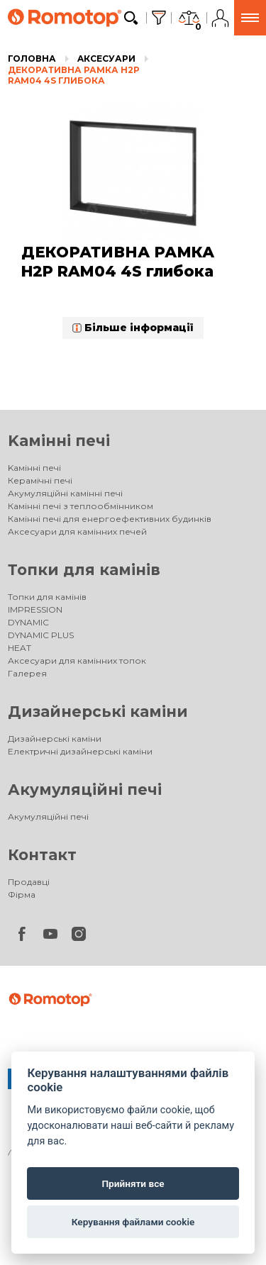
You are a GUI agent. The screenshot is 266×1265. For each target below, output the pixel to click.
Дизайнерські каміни (98, 711)
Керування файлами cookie (133, 1221)
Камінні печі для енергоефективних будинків (109, 518)
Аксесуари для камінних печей (77, 531)
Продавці (29, 881)
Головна (32, 58)
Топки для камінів (84, 570)
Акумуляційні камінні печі (65, 493)
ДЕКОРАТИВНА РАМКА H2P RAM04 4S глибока (74, 76)
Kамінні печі (59, 441)
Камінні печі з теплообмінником (80, 506)
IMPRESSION (35, 609)
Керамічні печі (40, 480)
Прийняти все (132, 1183)
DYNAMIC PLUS (41, 635)
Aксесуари (106, 58)
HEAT (19, 647)
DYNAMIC (28, 622)
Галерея (27, 673)
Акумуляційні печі (85, 789)
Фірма (21, 894)
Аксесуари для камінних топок (77, 660)
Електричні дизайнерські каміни (80, 751)
